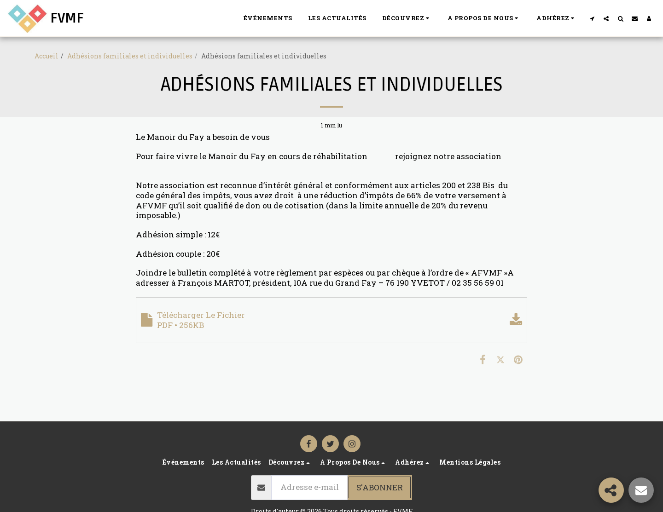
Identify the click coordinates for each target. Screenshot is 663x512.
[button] (407, 18)
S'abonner (379, 487)
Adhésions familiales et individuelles (129, 56)
